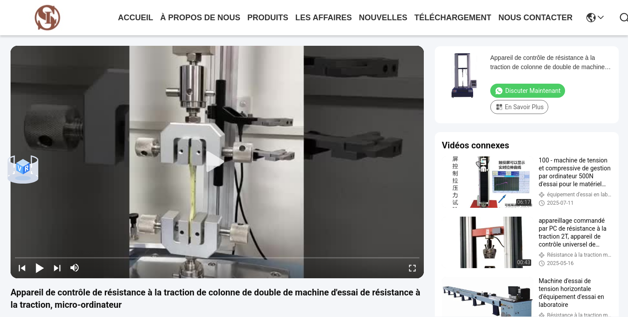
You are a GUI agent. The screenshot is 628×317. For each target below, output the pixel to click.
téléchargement (452, 17)
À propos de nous (200, 17)
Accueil (135, 17)
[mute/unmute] (75, 267)
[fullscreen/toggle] (412, 267)
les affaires (323, 17)
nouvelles (383, 17)
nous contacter (535, 17)
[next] (57, 267)
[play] (217, 162)
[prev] (22, 267)
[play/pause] (39, 267)
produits (267, 17)
